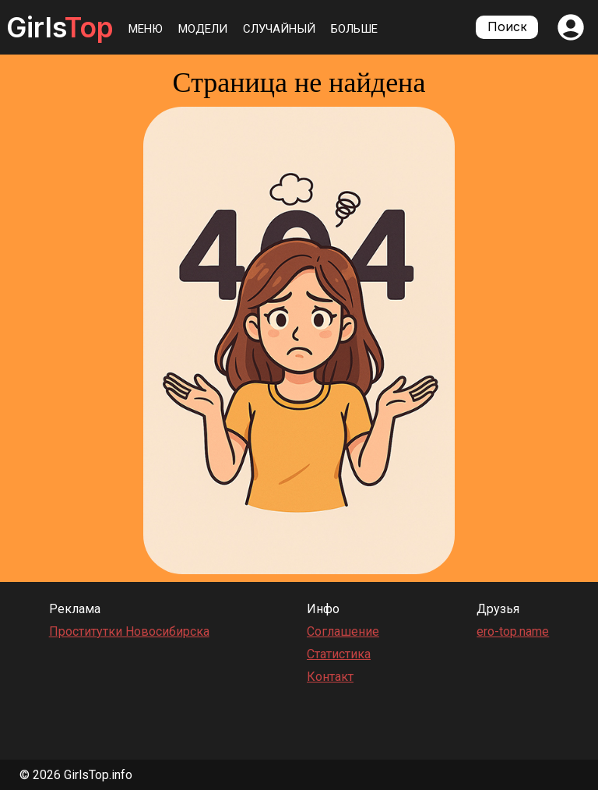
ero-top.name (513, 631)
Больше (354, 29)
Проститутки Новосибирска (129, 631)
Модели (202, 29)
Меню (145, 29)
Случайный (279, 29)
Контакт (330, 676)
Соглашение (343, 631)
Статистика (339, 654)
